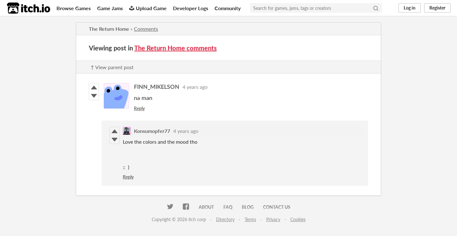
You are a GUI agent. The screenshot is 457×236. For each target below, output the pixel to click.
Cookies (298, 219)
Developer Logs (190, 8)
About (206, 207)
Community (228, 8)
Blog (248, 207)
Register (437, 7)
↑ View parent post (112, 67)
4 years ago (195, 87)
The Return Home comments (175, 48)
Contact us (276, 207)
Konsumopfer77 (152, 131)
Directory (225, 219)
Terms (250, 219)
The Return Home (109, 29)
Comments (146, 29)
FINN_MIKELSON (156, 86)
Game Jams (110, 8)
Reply (139, 108)
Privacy (273, 219)
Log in (409, 7)
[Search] (376, 8)
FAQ (227, 207)
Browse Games (73, 8)
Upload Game (148, 8)
